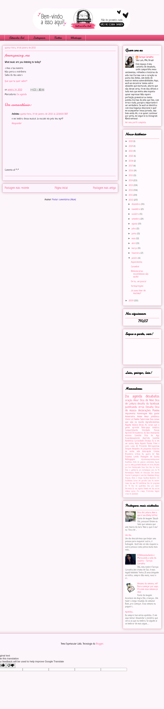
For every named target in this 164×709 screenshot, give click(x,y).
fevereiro (136, 253)
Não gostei (154, 413)
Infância (127, 491)
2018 (131, 161)
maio (134, 238)
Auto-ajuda (146, 451)
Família (136, 419)
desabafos (152, 396)
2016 (131, 170)
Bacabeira (153, 478)
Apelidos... (129, 612)
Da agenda (22, 94)
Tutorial (127, 475)
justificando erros (134, 407)
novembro (136, 209)
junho (134, 234)
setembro (136, 219)
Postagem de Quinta (150, 457)
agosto (135, 224)
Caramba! (135, 266)
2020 (131, 156)
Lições (133, 491)
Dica (147, 467)
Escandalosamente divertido (137, 438)
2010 (131, 200)
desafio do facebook (148, 403)
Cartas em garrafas (140, 481)
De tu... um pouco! (138, 281)
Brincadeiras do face (141, 433)
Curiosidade (139, 441)
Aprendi (128, 433)
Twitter (58, 38)
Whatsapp (76, 38)
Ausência (146, 478)
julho (134, 228)
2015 (131, 175)
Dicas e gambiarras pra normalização (137, 470)
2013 (131, 185)
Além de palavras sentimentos (143, 462)
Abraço (157, 475)
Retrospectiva (153, 446)
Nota (137, 443)
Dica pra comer (153, 486)
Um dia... (128, 535)
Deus (143, 467)
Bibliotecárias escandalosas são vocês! (139, 274)
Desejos (148, 441)
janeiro (135, 258)
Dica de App (151, 436)
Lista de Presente (139, 446)
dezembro (136, 204)
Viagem (157, 491)
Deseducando (136, 467)
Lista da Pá (155, 470)
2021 (131, 151)
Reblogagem (130, 459)
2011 (131, 195)
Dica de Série (154, 467)
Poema (156, 410)
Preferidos (150, 491)
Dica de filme (147, 400)
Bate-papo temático (150, 428)
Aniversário (130, 416)
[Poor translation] (10, 665)
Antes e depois (137, 478)
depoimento (130, 413)
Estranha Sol (16, 38)
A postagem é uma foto (139, 475)
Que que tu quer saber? (16, 81)
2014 (131, 180)
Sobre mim (144, 419)
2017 (131, 166)
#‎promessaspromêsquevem (150, 460)
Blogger (99, 644)
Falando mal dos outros (151, 489)
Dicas (141, 425)
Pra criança (141, 491)
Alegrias (128, 478)
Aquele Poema (146, 443)
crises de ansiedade (131, 494)
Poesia (156, 430)
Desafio (150, 407)
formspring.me (137, 286)
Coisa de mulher (153, 481)
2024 (131, 146)
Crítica (137, 454)
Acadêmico (128, 462)
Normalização (129, 473)
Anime (139, 416)
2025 (131, 141)
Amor (136, 400)
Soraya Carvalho (146, 57)
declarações (144, 410)
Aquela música (131, 425)
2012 (131, 190)
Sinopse (128, 449)
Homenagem (142, 413)
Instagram (39, 38)
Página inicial (61, 188)
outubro (135, 214)
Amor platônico (151, 416)
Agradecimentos (152, 422)
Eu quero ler (148, 454)
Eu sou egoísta (138, 489)
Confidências (142, 483)
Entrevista (128, 489)
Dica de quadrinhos (138, 486)
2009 (131, 301)
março (135, 248)
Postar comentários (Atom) (64, 199)
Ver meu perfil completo (135, 122)
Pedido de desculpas (142, 473)
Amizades (136, 449)
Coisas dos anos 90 (131, 483)
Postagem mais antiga (104, 188)
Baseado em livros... (148, 465)
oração (128, 400)
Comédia (138, 436)
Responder (17, 123)
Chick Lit (129, 419)
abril (134, 243)
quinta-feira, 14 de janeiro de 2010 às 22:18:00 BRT (44, 114)
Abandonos (150, 475)
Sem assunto (155, 473)
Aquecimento (136, 262)
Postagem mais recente (17, 188)
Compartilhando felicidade (137, 430)
